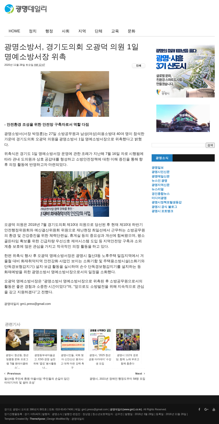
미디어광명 (159, 198)
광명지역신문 (161, 185)
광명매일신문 (161, 176)
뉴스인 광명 (159, 180)
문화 (131, 31)
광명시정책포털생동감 (167, 202)
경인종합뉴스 (161, 193)
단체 (98, 31)
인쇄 (138, 65)
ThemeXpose (37, 418)
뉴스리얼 (158, 189)
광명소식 (162, 158)
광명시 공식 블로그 (164, 206)
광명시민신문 (161, 172)
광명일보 (158, 167)
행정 (49, 31)
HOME (14, 31)
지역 (82, 31)
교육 (115, 31)
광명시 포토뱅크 (162, 211)
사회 (66, 31)
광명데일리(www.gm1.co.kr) (126, 409)
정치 (33, 31)
